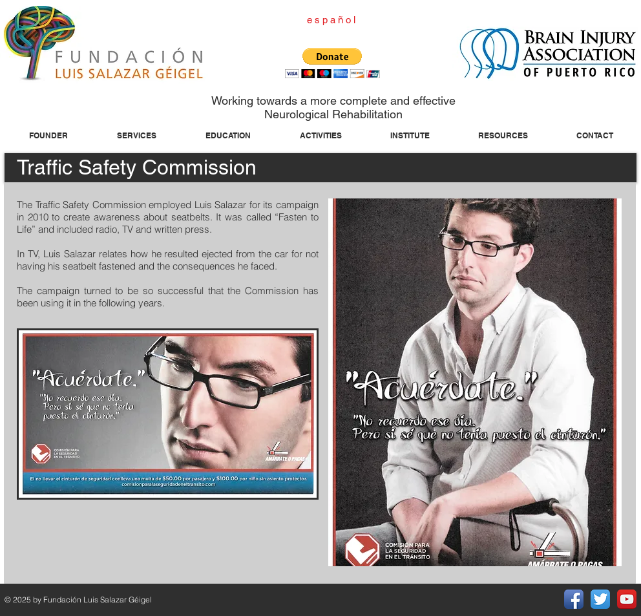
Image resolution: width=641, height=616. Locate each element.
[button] (332, 63)
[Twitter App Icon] (600, 599)
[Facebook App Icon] (573, 599)
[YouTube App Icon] (626, 599)
